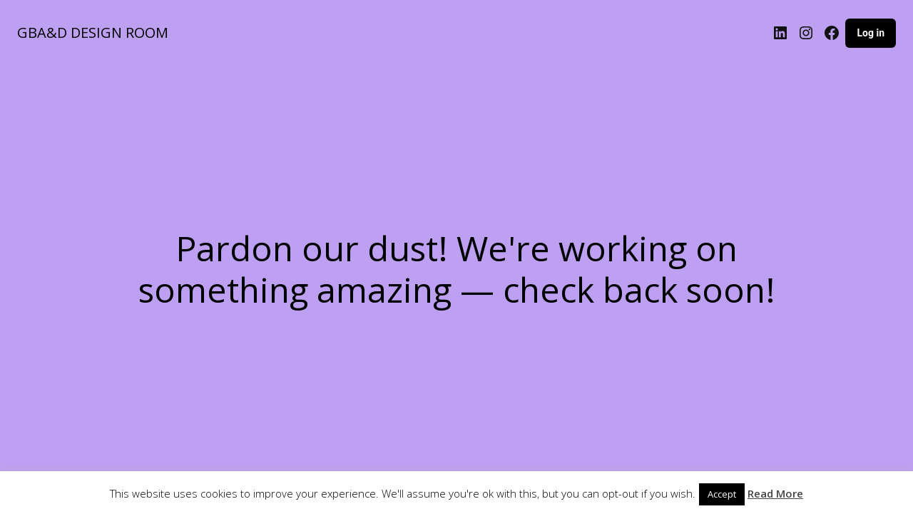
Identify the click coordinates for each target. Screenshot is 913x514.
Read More (775, 493)
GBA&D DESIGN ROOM (92, 32)
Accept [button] (722, 494)
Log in (870, 33)
